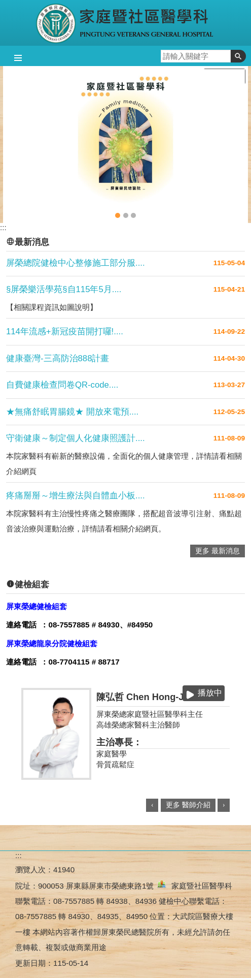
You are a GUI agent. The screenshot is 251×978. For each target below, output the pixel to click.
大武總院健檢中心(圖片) (125, 215)
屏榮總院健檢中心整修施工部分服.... (75, 263)
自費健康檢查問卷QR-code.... (62, 385)
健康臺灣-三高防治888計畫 (57, 358)
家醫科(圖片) (117, 215)
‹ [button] (152, 805)
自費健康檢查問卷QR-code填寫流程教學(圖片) (133, 215)
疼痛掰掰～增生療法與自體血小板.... (75, 495)
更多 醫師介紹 (188, 805)
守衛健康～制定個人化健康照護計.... (75, 438)
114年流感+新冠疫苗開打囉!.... (64, 331)
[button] (238, 56)
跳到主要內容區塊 (5, 5)
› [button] (224, 805)
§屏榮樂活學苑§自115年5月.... (63, 289)
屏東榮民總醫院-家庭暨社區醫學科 (125, 23)
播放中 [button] (210, 692)
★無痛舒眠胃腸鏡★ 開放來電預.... (72, 412)
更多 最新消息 (217, 551)
